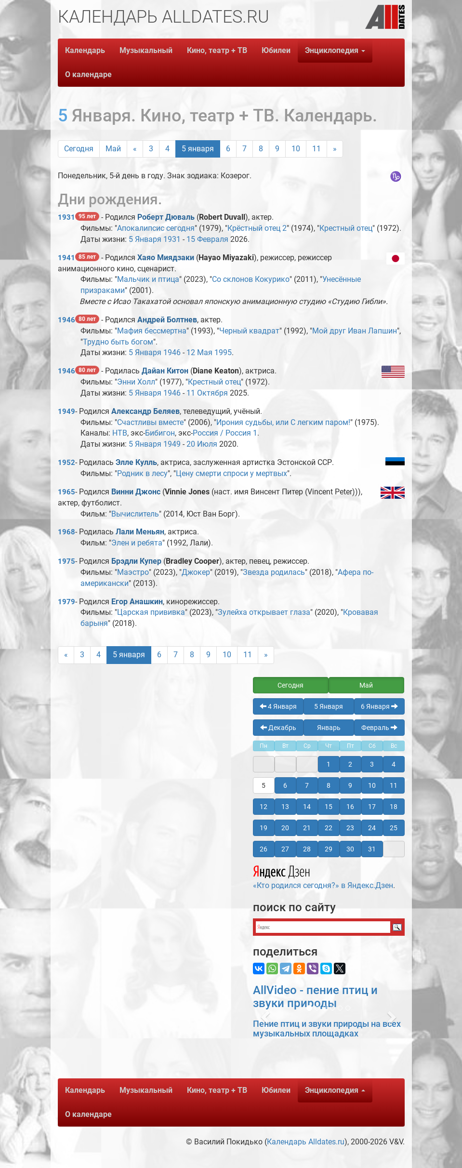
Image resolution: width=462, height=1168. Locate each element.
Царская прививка (151, 612)
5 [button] (263, 785)
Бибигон (160, 433)
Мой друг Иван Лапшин (354, 330)
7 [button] (307, 785)
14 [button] (307, 806)
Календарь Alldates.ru (305, 1141)
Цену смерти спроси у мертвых (231, 473)
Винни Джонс (135, 491)
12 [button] (263, 806)
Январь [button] (329, 727)
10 (295, 148)
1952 (66, 462)
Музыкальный (145, 50)
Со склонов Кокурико (251, 279)
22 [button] (328, 828)
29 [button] (328, 849)
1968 (66, 532)
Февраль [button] (379, 727)
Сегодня (78, 148)
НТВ (119, 433)
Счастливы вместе (150, 422)
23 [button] (350, 828)
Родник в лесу (142, 473)
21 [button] (307, 828)
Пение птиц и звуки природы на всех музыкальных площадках (327, 1028)
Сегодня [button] (290, 685)
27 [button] (285, 849)
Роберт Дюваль (166, 217)
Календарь (85, 50)
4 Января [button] (278, 706)
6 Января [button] (379, 706)
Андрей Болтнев (167, 319)
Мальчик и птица (148, 279)
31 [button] (372, 849)
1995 (223, 352)
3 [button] (372, 764)
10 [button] (372, 785)
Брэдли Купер (136, 561)
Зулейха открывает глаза (264, 612)
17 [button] (372, 806)
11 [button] (393, 785)
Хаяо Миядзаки (165, 257)
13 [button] (285, 806)
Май (113, 148)
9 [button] (350, 785)
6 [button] (285, 785)
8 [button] (328, 785)
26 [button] (263, 849)
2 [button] (350, 764)
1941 (66, 257)
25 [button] (393, 828)
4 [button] (394, 764)
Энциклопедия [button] (335, 50)
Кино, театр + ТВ (217, 50)
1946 (66, 320)
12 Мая (199, 352)
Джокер (196, 572)
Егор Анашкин (137, 601)
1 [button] (328, 764)
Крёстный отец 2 (257, 228)
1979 (66, 601)
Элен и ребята (136, 542)
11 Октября (207, 393)
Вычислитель (135, 513)
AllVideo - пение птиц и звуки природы (315, 996)
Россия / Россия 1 (225, 433)
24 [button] (372, 828)
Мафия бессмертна (151, 330)
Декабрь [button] (278, 727)
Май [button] (366, 685)
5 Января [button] (328, 706)
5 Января (145, 239)
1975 (66, 561)
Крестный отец (345, 228)
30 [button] (350, 849)
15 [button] (328, 806)
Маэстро (133, 572)
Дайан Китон (165, 370)
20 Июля (201, 444)
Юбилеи (276, 50)
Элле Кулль (136, 462)
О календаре (88, 74)
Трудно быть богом (118, 341)
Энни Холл (136, 381)
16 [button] (350, 806)
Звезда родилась (274, 572)
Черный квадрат (249, 330)
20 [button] (285, 828)
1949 (66, 411)
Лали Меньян (140, 531)
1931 (66, 217)
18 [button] (393, 806)
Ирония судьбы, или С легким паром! (283, 422)
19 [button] (263, 828)
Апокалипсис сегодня (156, 228)
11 (316, 148)
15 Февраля (207, 239)
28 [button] (307, 849)
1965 (66, 492)
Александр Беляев (145, 411)
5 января (198, 148)
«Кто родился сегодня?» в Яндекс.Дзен (323, 876)
